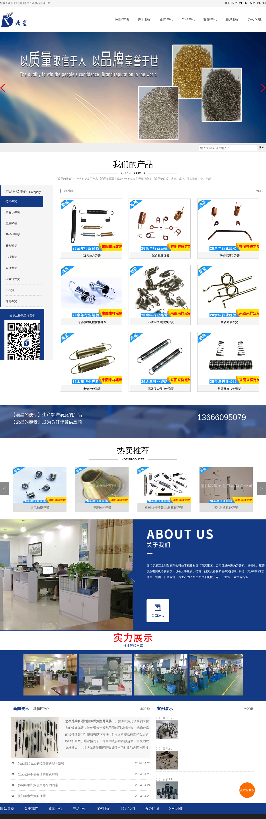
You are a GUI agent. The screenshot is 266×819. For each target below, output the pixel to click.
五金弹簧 (11, 268)
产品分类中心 (16, 191)
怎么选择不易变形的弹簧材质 (38, 774)
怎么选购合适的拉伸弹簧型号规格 (41, 763)
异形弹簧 (11, 245)
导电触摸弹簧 (40, 507)
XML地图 (176, 809)
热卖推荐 (133, 450)
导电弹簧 (11, 301)
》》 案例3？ (164, 779)
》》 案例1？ (164, 718)
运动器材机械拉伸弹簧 (92, 322)
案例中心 (210, 19)
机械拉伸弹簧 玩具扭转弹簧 (164, 507)
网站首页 (122, 19)
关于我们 (144, 19)
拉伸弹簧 (11, 201)
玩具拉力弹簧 (92, 255)
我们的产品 (133, 164)
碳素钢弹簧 (13, 279)
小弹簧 (10, 290)
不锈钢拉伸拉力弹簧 (161, 322)
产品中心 (188, 19)
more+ (261, 191)
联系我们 (232, 19)
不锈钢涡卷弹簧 (229, 255)
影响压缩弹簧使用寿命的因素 (38, 785)
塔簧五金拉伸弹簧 (229, 388)
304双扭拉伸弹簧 (226, 507)
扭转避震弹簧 (229, 322)
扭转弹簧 (11, 256)
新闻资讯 (21, 708)
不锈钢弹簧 (13, 234)
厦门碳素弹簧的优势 (32, 796)
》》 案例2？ (164, 748)
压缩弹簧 (11, 223)
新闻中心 (166, 19)
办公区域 (254, 19)
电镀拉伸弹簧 (92, 388)
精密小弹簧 (13, 212)
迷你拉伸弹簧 (160, 255)
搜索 (261, 147)
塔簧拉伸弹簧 (102, 507)
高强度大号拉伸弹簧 (161, 388)
